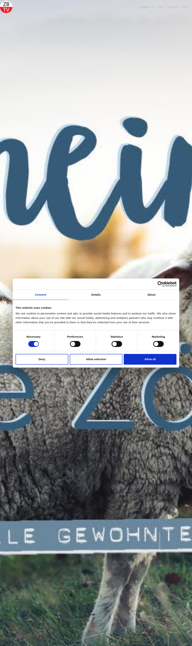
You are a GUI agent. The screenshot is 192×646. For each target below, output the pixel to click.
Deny (41, 359)
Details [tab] (96, 294)
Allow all (150, 359)
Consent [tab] (40, 294)
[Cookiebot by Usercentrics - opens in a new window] (160, 284)
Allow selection (96, 359)
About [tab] (151, 294)
